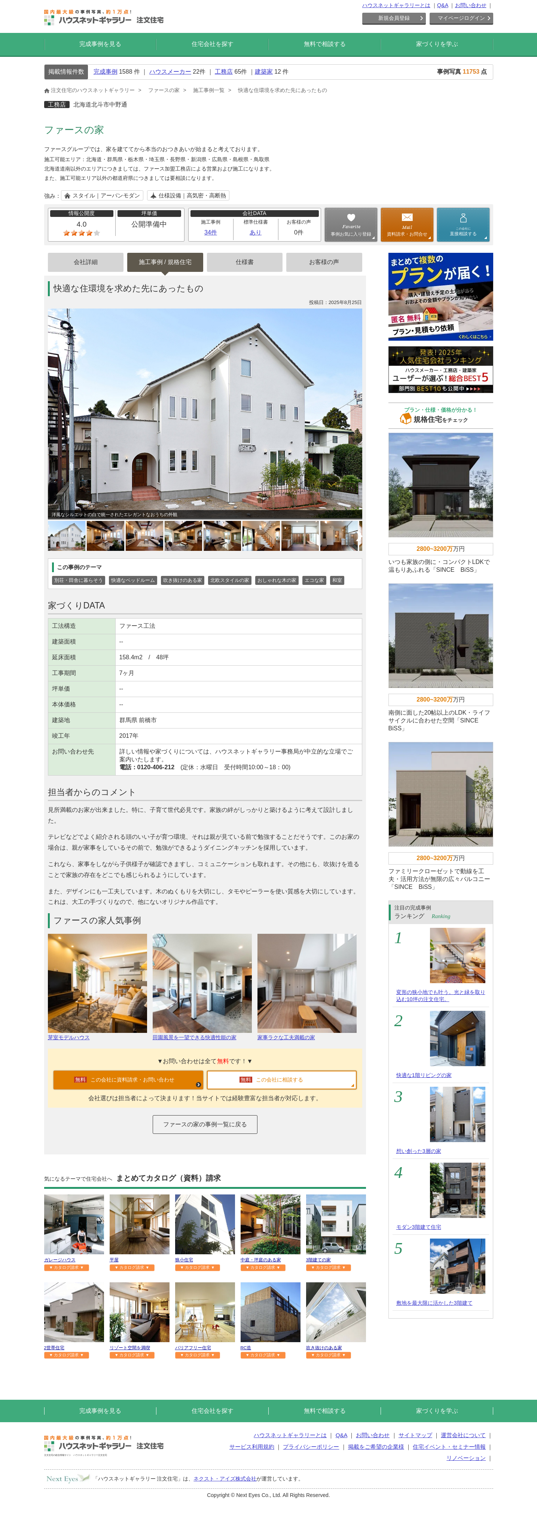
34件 (210, 232)
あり (256, 232)
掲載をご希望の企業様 (376, 1447)
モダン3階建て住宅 (418, 1227)
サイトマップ (415, 1435)
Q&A (442, 5)
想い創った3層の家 (418, 1151)
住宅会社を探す (213, 44)
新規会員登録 (394, 18)
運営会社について (463, 1435)
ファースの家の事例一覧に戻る (205, 1124)
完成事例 (106, 71)
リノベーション (466, 1458)
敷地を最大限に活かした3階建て (434, 1303)
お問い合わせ (470, 5)
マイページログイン (461, 18)
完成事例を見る (100, 44)
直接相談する (463, 231)
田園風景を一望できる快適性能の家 (202, 1034)
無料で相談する (325, 44)
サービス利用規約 (251, 1447)
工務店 (224, 71)
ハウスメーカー (170, 71)
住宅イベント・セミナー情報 (449, 1447)
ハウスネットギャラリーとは (396, 5)
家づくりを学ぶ (437, 44)
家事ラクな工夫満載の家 (307, 1034)
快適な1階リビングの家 (424, 1075)
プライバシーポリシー (311, 1447)
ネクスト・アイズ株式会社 (224, 1479)
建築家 (264, 71)
